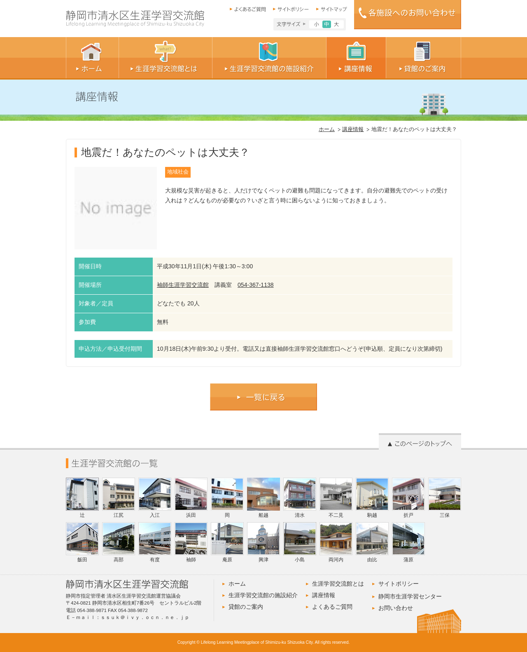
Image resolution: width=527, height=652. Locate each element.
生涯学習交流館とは (338, 583)
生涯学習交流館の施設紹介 (263, 595)
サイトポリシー (398, 583)
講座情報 (353, 129)
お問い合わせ (395, 608)
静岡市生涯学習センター (410, 596)
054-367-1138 (256, 284)
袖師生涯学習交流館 (183, 284)
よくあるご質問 (332, 606)
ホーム (327, 129)
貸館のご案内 (246, 606)
